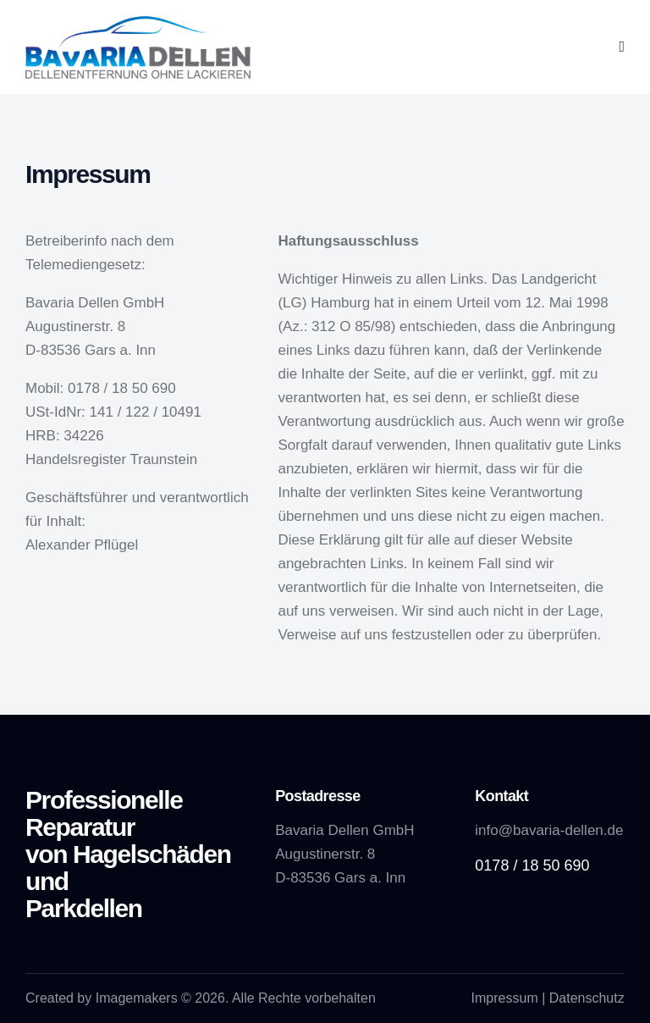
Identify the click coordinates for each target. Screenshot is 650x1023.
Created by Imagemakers (101, 998)
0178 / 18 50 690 (532, 865)
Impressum (504, 998)
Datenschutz (587, 998)
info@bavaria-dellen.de (549, 830)
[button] (622, 47)
